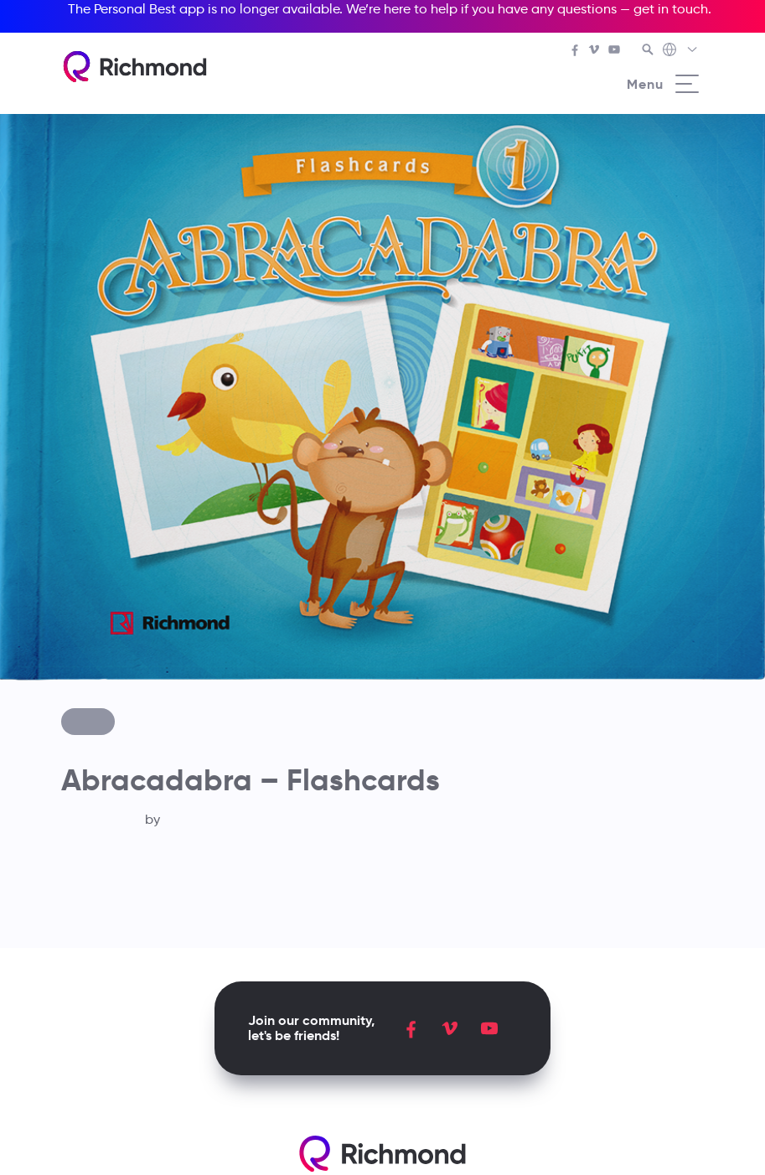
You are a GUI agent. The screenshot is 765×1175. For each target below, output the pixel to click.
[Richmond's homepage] (135, 66)
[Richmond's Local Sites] (681, 51)
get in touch (670, 9)
